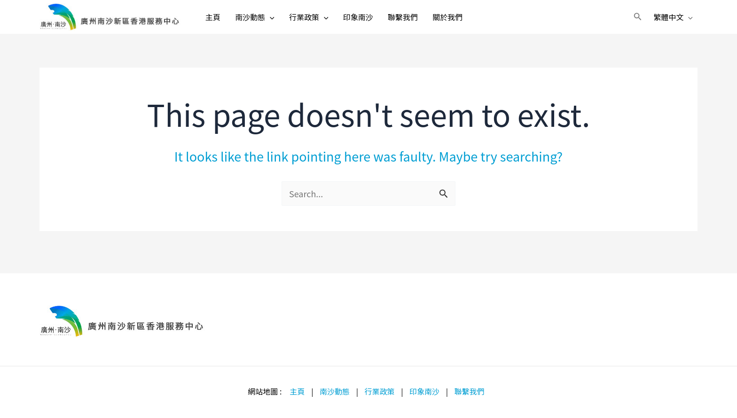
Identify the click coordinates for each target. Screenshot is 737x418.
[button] (631, 21)
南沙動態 (257, 21)
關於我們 (467, 21)
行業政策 (316, 21)
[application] (272, 21)
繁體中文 (666, 21)
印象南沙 (369, 21)
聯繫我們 (418, 21)
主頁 (211, 21)
